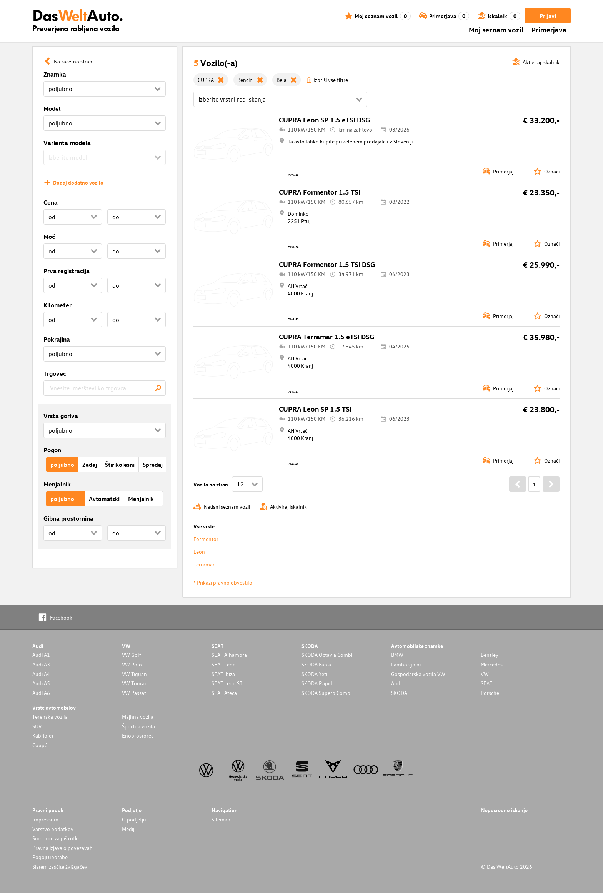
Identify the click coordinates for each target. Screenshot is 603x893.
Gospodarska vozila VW (418, 674)
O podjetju (134, 819)
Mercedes (492, 664)
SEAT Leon (224, 664)
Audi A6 (41, 692)
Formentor (205, 539)
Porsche (490, 692)
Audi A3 (41, 664)
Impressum (45, 819)
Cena (50, 202)
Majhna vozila (137, 716)
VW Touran (135, 683)
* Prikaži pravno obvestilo (222, 582)
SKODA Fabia (316, 664)
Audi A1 (41, 654)
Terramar (204, 564)
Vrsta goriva (60, 416)
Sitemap (221, 819)
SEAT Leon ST (227, 683)
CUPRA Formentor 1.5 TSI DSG (327, 264)
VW (485, 674)
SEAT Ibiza (223, 674)
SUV (37, 726)
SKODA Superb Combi (326, 692)
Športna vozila (138, 726)
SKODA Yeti (314, 674)
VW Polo (132, 664)
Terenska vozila (50, 716)
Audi (396, 683)
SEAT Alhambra (229, 654)
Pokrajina (56, 339)
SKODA (399, 692)
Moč (49, 236)
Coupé (39, 745)
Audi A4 (41, 674)
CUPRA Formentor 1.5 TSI (319, 191)
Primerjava (548, 29)
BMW (397, 654)
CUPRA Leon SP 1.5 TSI (315, 408)
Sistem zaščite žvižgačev (59, 866)
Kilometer (57, 305)
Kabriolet (42, 735)
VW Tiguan (134, 674)
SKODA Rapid (317, 683)
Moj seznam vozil (496, 29)
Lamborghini (406, 664)
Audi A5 (41, 683)
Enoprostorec (137, 735)
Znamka (54, 74)
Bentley (489, 654)
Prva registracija (66, 271)
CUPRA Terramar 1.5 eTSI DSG (326, 336)
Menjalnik (57, 484)
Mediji (128, 829)
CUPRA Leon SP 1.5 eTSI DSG (324, 119)
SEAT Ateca (224, 692)
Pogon (52, 450)
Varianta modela (67, 143)
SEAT (486, 683)
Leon (199, 551)
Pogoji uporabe (50, 857)
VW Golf (131, 654)
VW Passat (134, 692)
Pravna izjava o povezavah (62, 847)
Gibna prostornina (68, 518)
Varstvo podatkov (52, 829)
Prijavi (548, 16)
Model (52, 108)
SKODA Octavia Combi (327, 654)
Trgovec (54, 373)
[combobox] (104, 388)
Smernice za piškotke (56, 838)
